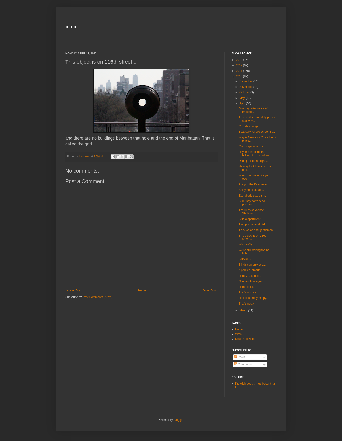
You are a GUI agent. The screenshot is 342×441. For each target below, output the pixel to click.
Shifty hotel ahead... (251, 190)
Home (142, 290)
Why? (238, 334)
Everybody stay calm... (253, 195)
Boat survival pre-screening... (257, 131)
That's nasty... (247, 303)
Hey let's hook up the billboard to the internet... (256, 153)
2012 (239, 65)
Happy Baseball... (250, 275)
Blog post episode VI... (253, 224)
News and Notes (245, 339)
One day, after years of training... (253, 110)
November (246, 87)
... (71, 23)
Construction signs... (252, 281)
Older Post (209, 290)
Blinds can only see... (252, 264)
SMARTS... (246, 259)
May (242, 98)
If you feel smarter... (251, 270)
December (246, 81)
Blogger (178, 420)
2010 (239, 76)
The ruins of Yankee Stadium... (251, 211)
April (242, 103)
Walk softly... (247, 244)
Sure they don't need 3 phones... (253, 202)
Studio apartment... (251, 219)
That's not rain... (249, 292)
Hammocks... (247, 287)
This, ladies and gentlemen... (257, 230)
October (244, 92)
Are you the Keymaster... (254, 184)
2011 (239, 71)
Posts (239, 357)
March (243, 310)
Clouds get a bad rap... (253, 146)
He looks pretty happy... (253, 298)
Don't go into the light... (253, 161)
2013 (239, 59)
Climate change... (250, 126)
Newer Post (73, 290)
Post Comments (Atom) (97, 297)
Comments (243, 364)
